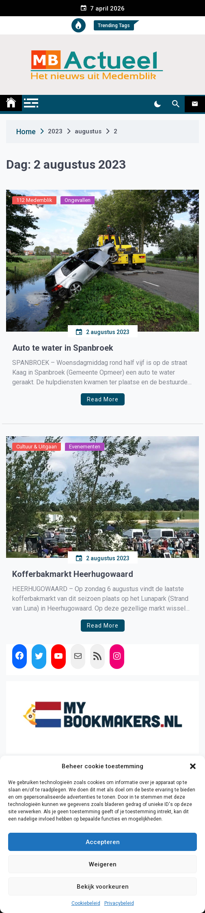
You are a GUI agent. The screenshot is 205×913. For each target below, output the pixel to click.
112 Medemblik (34, 200)
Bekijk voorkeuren (103, 886)
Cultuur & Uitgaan (36, 447)
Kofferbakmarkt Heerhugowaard (72, 574)
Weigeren (103, 864)
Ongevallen (78, 200)
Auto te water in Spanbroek (62, 348)
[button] (193, 766)
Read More (103, 399)
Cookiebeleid (85, 903)
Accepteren (103, 842)
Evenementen (84, 447)
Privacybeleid (119, 903)
